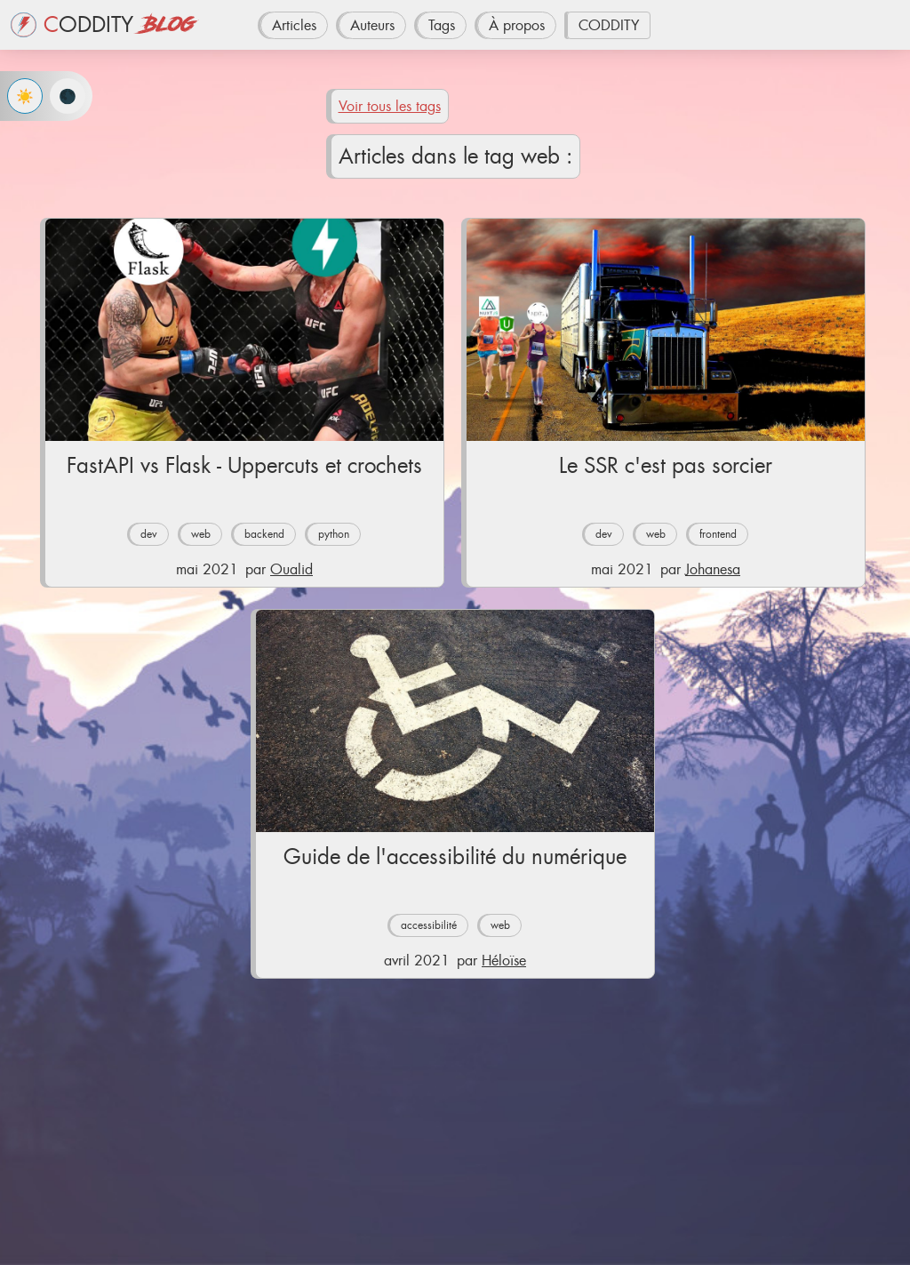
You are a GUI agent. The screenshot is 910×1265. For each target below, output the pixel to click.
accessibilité (429, 925)
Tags (441, 25)
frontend (718, 534)
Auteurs (372, 25)
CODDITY (609, 25)
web (201, 534)
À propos (517, 25)
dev (148, 534)
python (333, 534)
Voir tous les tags (390, 106)
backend (264, 534)
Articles (294, 25)
